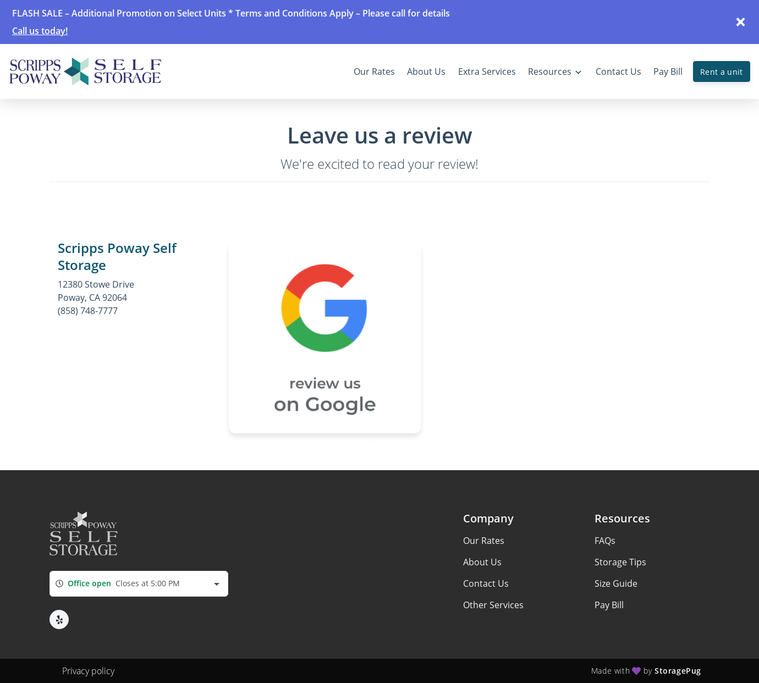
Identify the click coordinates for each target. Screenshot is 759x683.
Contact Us (486, 583)
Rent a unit (721, 72)
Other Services (493, 605)
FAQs (605, 541)
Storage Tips (620, 562)
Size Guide (616, 583)
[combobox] (139, 584)
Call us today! (40, 31)
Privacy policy (88, 671)
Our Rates (483, 541)
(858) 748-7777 (88, 311)
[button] (59, 619)
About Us (482, 562)
